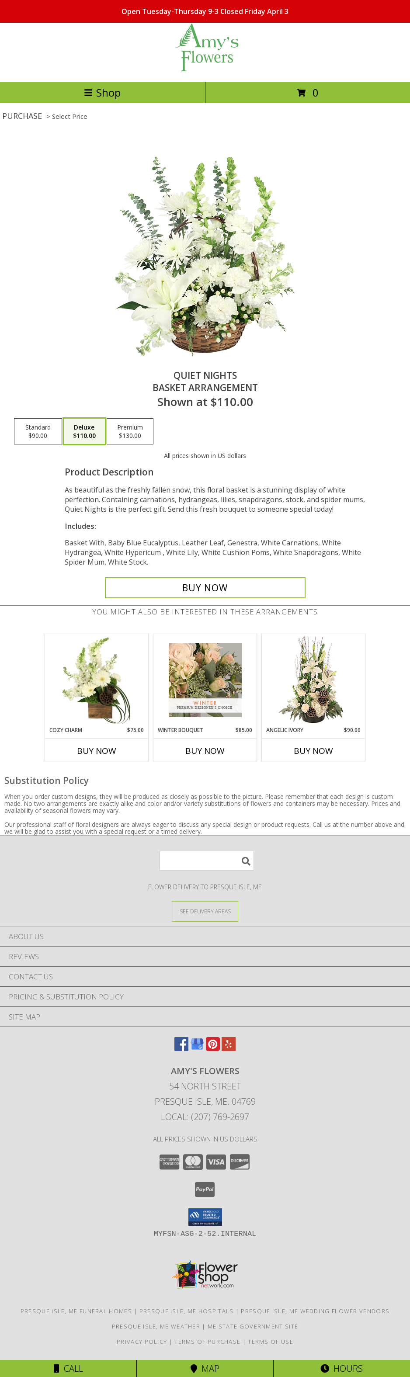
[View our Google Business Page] (197, 1048)
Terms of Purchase (207, 1342)
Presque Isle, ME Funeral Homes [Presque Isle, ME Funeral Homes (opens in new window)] (76, 1311)
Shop (102, 92)
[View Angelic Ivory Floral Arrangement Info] (313, 680)
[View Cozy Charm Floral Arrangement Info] (96, 680)
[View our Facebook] (181, 1048)
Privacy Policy (142, 1342)
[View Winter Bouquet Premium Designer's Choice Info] (205, 680)
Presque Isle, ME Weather (156, 1326)
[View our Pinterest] (213, 1048)
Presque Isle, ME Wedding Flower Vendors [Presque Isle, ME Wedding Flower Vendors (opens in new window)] (315, 1311)
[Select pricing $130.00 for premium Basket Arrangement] (130, 431)
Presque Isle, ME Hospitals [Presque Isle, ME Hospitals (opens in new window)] (186, 1311)
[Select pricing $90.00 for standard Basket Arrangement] (38, 431)
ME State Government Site (253, 1326)
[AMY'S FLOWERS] (205, 69)
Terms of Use (270, 1342)
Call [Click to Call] (68, 1368)
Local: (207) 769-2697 (205, 1117)
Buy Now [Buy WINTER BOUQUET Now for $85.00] (205, 750)
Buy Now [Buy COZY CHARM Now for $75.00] (96, 750)
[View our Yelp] (229, 1048)
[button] (205, 1217)
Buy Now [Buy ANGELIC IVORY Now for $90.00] (313, 750)
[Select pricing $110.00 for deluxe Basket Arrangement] (84, 431)
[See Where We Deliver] (205, 911)
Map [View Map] (205, 1368)
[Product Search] (207, 861)
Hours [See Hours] (341, 1368)
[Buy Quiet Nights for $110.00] (205, 587)
